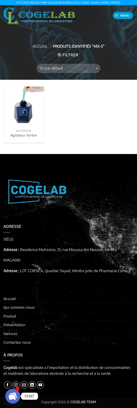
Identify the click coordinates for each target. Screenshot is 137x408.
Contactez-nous (17, 342)
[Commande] (68, 68)
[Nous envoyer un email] (24, 385)
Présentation (14, 325)
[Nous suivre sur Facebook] (7, 385)
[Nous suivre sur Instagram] (16, 385)
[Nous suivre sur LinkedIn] (32, 385)
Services (10, 333)
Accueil (40, 46)
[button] (123, 15)
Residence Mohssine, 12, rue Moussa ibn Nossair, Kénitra (68, 249)
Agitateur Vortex (23, 135)
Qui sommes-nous (19, 307)
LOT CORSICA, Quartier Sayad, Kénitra (52, 271)
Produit (9, 316)
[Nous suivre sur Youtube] (40, 385)
